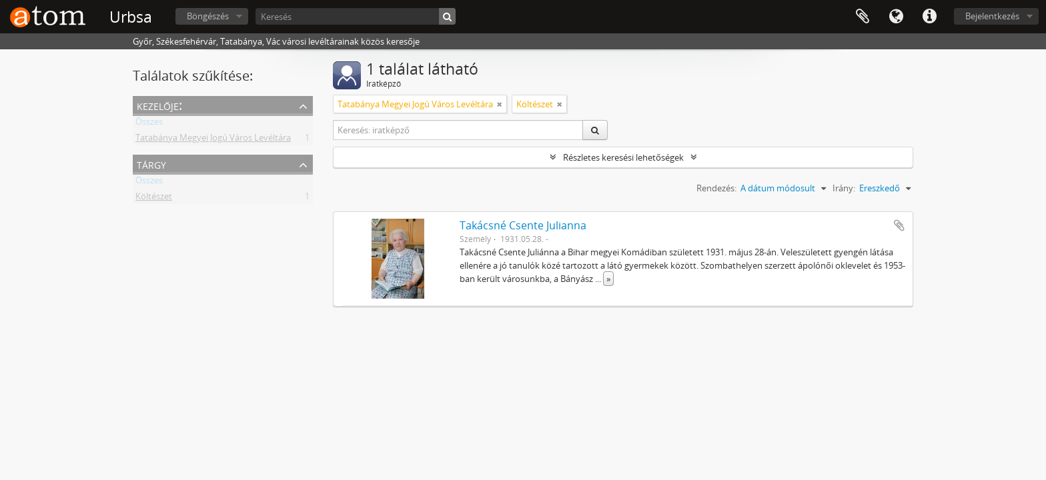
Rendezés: (716, 188)
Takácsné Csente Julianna (523, 225)
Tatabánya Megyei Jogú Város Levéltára (213, 140)
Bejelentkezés (992, 16)
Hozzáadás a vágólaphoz (899, 225)
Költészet (153, 199)
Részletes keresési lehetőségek (623, 157)
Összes (149, 124)
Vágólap (862, 16)
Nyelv (896, 16)
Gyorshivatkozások (929, 16)
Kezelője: (159, 105)
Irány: (844, 188)
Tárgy (151, 164)
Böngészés (208, 16)
